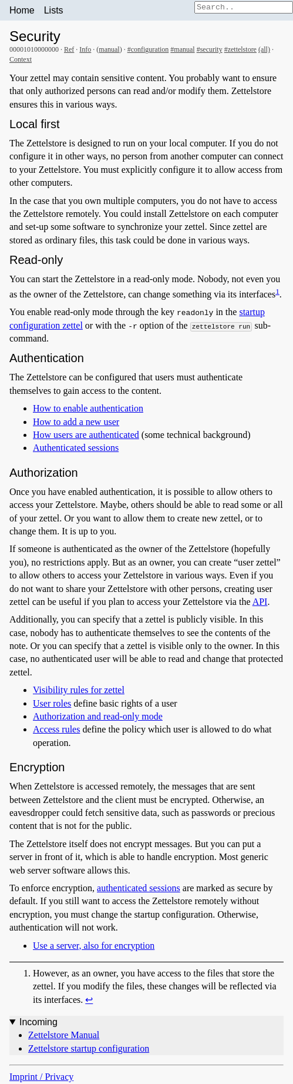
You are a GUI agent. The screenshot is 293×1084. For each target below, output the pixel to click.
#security (210, 49)
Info (85, 49)
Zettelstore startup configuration (88, 1048)
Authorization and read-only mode (98, 716)
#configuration (148, 49)
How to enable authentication (88, 408)
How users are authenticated (86, 435)
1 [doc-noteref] (277, 291)
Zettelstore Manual (63, 1035)
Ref (69, 49)
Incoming (38, 1022)
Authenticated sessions (76, 448)
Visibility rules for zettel (78, 690)
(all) (264, 49)
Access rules (56, 729)
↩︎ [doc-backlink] (89, 1000)
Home (22, 10)
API (260, 602)
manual (109, 49)
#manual (182, 49)
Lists (53, 10)
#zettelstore (240, 49)
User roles (52, 703)
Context (20, 59)
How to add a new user (76, 422)
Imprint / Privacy (41, 1077)
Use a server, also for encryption (93, 946)
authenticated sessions (138, 888)
